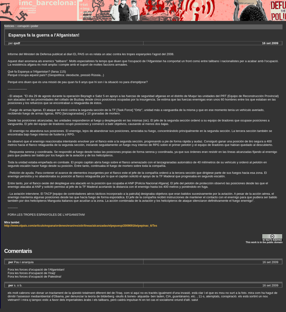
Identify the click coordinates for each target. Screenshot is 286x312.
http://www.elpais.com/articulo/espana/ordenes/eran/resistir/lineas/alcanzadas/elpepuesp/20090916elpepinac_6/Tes (80, 225)
